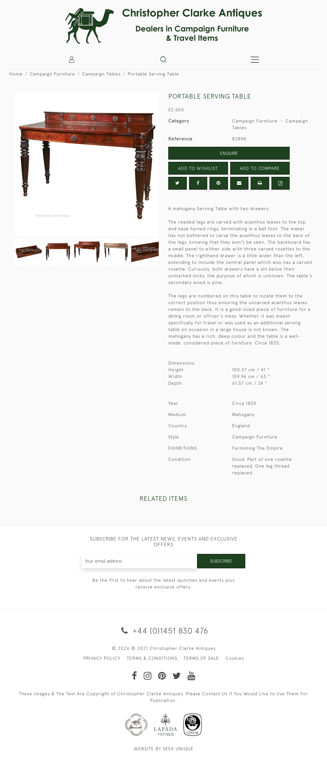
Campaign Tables (101, 73)
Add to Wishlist (198, 168)
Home (16, 73)
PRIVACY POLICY (101, 658)
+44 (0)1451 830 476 (163, 630)
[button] (163, 59)
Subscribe (221, 561)
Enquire (229, 153)
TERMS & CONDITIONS (152, 658)
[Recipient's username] (139, 561)
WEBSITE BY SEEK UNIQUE (164, 748)
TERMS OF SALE (201, 658)
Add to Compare (260, 168)
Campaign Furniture (52, 73)
